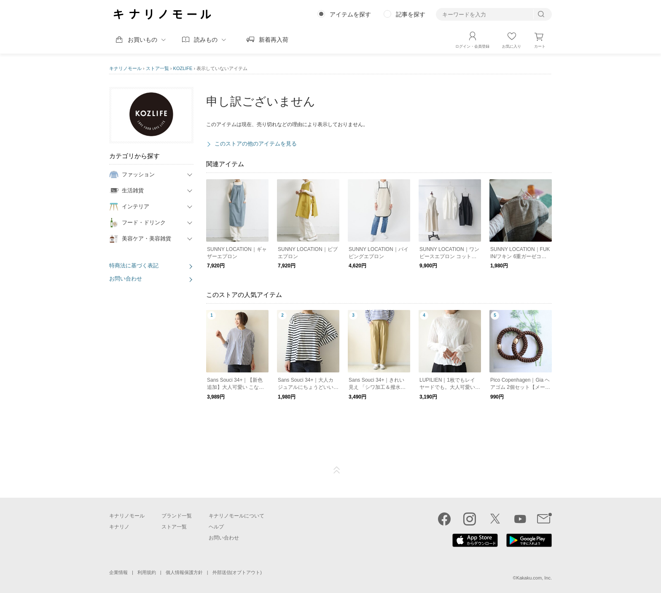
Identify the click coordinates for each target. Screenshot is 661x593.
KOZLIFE (183, 68)
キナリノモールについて (236, 516)
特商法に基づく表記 (134, 265)
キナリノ (119, 527)
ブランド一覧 (176, 516)
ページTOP (336, 470)
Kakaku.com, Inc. (534, 577)
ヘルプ (216, 527)
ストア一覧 (157, 68)
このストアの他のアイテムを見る (256, 143)
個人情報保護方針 (184, 572)
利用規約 (146, 572)
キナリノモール (125, 68)
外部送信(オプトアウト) (237, 572)
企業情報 (118, 572)
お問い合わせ (125, 278)
